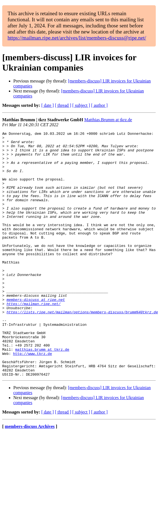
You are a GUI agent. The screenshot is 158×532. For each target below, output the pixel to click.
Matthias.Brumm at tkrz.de (108, 119)
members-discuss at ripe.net (36, 333)
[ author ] (99, 105)
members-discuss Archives (30, 475)
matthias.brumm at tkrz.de (42, 393)
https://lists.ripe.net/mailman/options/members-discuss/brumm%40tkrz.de (82, 348)
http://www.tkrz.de (32, 398)
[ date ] (47, 105)
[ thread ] (63, 105)
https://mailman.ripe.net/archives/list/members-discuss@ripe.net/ (76, 38)
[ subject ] (81, 105)
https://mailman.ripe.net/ (34, 338)
